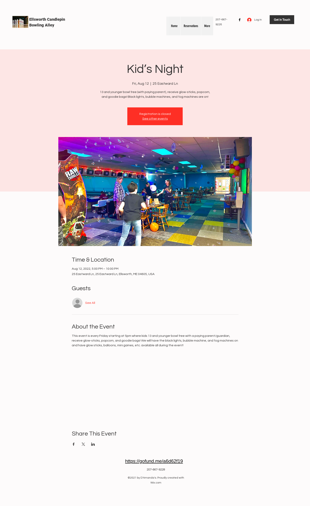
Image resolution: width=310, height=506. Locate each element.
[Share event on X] (83, 444)
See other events (155, 118)
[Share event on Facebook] (74, 444)
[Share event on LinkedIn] (93, 444)
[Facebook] (240, 20)
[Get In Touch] (282, 19)
